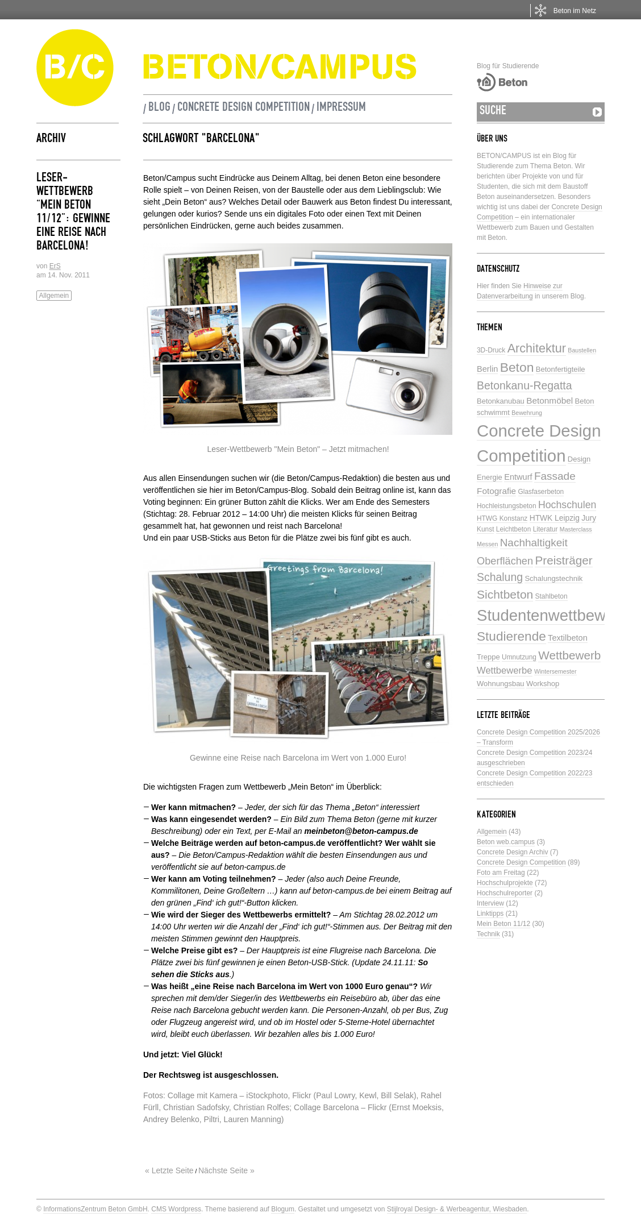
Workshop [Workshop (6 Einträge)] (542, 683)
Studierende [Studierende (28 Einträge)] (511, 636)
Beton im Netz (574, 11)
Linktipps (490, 913)
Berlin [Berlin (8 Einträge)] (487, 368)
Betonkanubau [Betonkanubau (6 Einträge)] (501, 401)
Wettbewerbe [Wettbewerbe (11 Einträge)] (504, 670)
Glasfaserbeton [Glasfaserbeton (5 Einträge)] (541, 492)
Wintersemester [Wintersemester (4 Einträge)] (555, 671)
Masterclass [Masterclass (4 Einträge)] (576, 529)
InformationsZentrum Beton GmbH (95, 1209)
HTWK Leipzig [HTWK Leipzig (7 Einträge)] (555, 518)
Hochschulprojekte (505, 883)
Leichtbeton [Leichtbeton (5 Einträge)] (513, 529)
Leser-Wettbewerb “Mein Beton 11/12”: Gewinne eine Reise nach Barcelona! (73, 213)
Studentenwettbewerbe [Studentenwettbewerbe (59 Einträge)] (557, 615)
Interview (490, 903)
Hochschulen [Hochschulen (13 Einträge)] (567, 504)
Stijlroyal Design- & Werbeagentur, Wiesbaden (457, 1209)
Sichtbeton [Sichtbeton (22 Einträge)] (505, 594)
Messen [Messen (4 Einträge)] (487, 544)
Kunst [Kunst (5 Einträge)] (485, 529)
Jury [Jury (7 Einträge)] (588, 518)
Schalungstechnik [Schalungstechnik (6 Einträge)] (553, 578)
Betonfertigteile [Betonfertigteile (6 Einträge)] (560, 369)
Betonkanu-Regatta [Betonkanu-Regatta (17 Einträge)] (524, 385)
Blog (159, 108)
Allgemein (54, 296)
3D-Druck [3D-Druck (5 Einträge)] (491, 350)
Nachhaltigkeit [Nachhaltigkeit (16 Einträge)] (534, 543)
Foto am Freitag (501, 873)
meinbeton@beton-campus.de (361, 831)
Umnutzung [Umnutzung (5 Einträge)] (519, 657)
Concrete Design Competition (243, 108)
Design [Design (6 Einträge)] (579, 459)
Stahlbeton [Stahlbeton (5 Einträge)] (551, 596)
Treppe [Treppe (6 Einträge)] (488, 657)
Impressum (341, 108)
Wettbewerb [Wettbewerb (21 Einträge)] (569, 655)
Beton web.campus (506, 842)
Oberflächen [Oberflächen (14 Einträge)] (505, 561)
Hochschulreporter (504, 893)
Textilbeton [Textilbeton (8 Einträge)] (568, 637)
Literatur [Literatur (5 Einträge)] (545, 529)
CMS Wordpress (176, 1209)
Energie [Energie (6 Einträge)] (489, 477)
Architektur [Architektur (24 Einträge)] (536, 348)
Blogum (282, 1209)
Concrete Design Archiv (512, 852)
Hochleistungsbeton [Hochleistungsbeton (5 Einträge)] (506, 506)
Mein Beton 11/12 (503, 924)
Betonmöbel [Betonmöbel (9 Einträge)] (549, 400)
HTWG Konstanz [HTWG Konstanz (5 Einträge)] (502, 518)
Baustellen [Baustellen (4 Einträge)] (582, 350)
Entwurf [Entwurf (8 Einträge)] (518, 476)
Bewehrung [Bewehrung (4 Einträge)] (526, 412)
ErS (55, 266)
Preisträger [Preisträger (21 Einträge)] (563, 560)
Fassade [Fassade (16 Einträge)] (555, 476)
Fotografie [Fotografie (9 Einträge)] (496, 491)
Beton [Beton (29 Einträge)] (517, 367)
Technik (488, 934)
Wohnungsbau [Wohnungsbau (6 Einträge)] (501, 683)
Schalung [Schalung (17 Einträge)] (500, 577)
